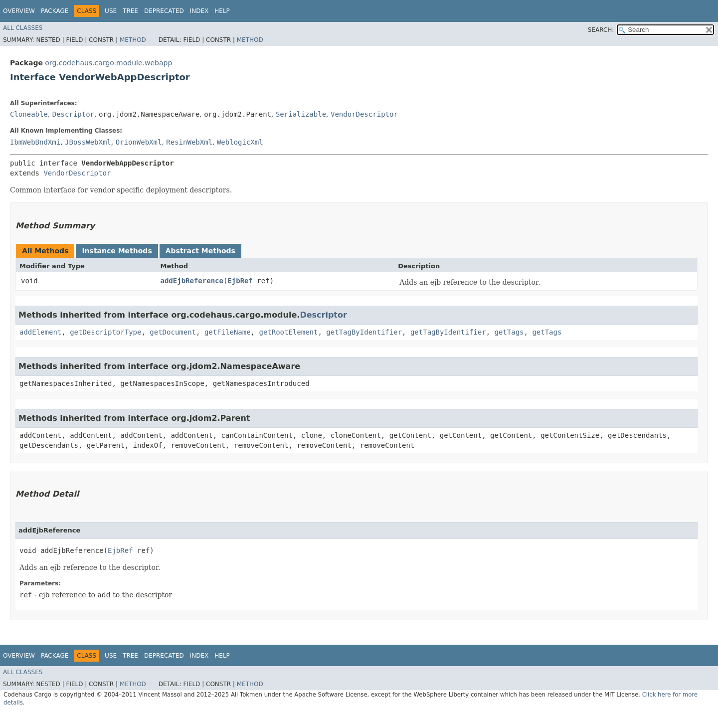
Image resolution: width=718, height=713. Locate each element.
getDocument (173, 332)
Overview (19, 10)
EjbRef (240, 281)
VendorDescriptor (364, 114)
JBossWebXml (88, 142)
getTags (509, 332)
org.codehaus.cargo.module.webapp (108, 63)
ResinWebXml (189, 142)
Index (199, 10)
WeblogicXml (240, 142)
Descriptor (73, 114)
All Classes (22, 27)
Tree (130, 10)
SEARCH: (601, 29)
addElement (40, 332)
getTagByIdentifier (364, 332)
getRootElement (288, 332)
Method (133, 39)
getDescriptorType (105, 332)
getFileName (227, 332)
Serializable (301, 114)
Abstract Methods (200, 251)
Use (111, 10)
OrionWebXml (139, 142)
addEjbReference (191, 281)
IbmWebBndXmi (35, 142)
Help (222, 10)
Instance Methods (117, 251)
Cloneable (29, 114)
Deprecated (164, 10)
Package (54, 10)
